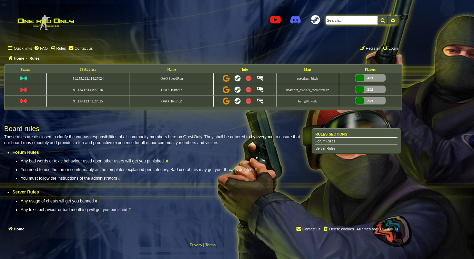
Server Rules (325, 148)
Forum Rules (325, 141)
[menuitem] (41, 48)
